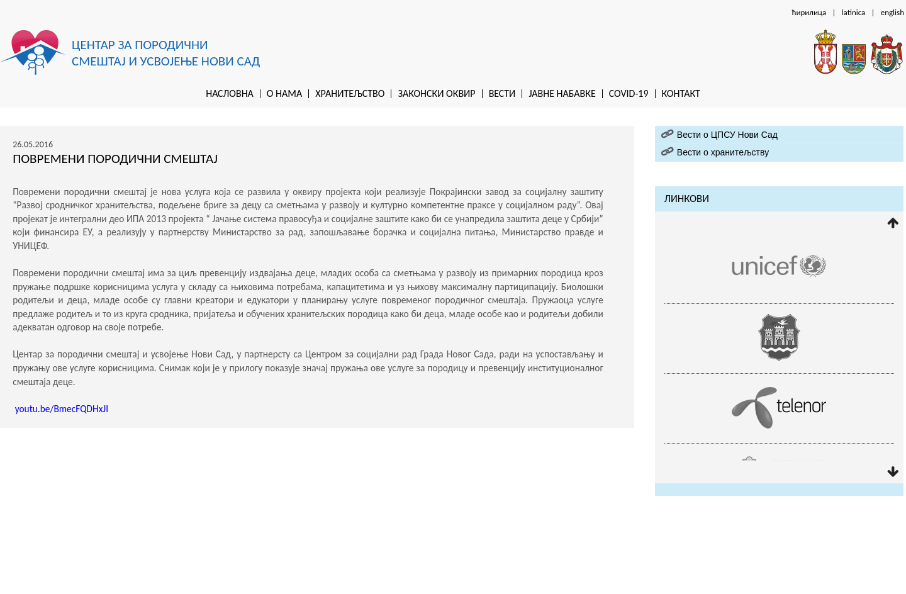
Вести (502, 93)
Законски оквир (436, 93)
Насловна (230, 93)
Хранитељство (349, 93)
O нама (284, 93)
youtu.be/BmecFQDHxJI (61, 409)
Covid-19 (629, 93)
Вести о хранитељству (723, 152)
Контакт (681, 93)
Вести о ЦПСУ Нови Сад (727, 135)
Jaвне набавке (561, 93)
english (892, 12)
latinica (854, 12)
